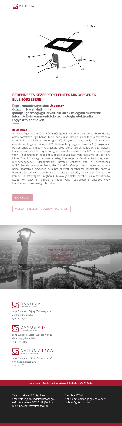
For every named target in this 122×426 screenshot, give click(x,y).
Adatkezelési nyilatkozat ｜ (55, 383)
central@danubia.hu (22, 315)
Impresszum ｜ (36, 383)
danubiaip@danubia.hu (24, 338)
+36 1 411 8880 (19, 342)
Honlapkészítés (75, 383)
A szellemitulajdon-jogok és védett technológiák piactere (85, 400)
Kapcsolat (22, 197)
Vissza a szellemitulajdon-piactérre (41, 208)
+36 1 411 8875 (19, 365)
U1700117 (57, 106)
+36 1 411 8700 (19, 318)
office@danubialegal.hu (24, 362)
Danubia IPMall (74, 395)
